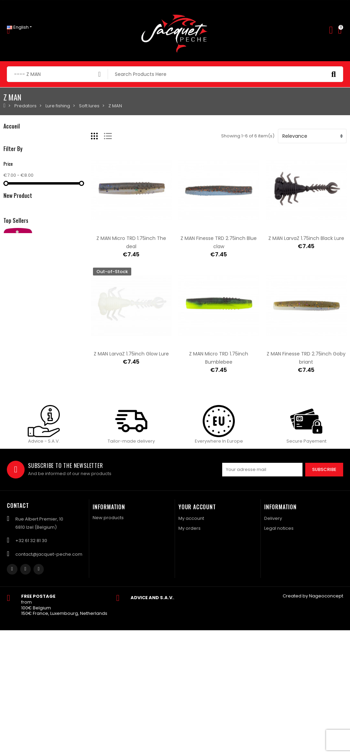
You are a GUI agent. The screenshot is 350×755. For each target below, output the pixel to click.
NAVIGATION (16, 197)
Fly (6, 151)
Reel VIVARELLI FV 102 (59, 493)
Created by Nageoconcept (313, 720)
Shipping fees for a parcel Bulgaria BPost (84, 460)
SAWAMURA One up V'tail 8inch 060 (78, 376)
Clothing (12, 209)
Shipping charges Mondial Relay (73, 428)
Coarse (11, 174)
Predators (14, 139)
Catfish (11, 186)
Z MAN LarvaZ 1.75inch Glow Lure (131, 353)
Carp (9, 162)
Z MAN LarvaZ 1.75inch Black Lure (306, 238)
